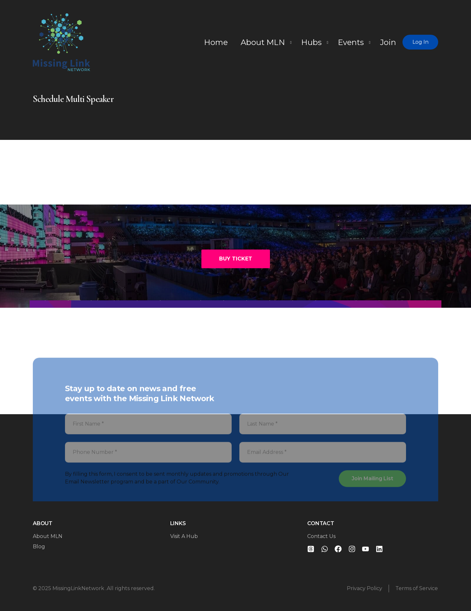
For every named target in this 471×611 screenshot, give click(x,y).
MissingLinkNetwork (79, 588)
